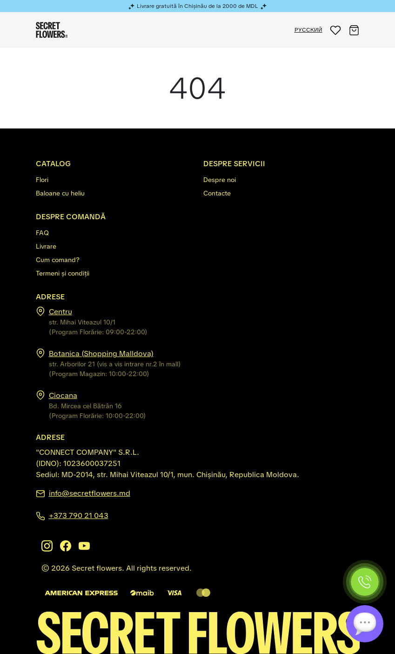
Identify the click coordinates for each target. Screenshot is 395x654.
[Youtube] (84, 546)
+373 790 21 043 (78, 515)
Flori (42, 179)
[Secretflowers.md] (198, 632)
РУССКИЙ (308, 30)
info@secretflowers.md (89, 493)
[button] (335, 30)
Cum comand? (58, 260)
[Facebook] (65, 546)
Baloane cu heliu (60, 193)
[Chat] (364, 623)
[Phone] (365, 582)
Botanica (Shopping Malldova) (101, 353)
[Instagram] (47, 546)
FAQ (42, 233)
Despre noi (219, 179)
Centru (60, 312)
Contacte (217, 193)
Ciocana (63, 395)
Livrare (46, 246)
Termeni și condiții (62, 273)
